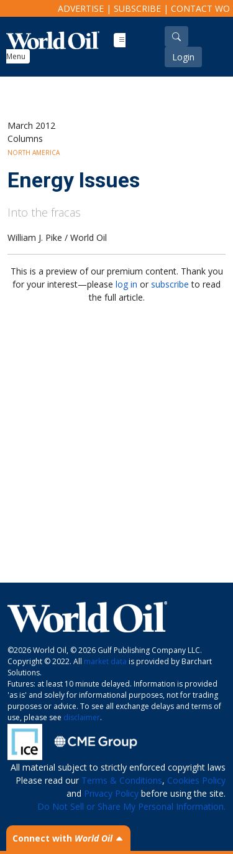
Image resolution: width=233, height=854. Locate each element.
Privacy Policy (111, 793)
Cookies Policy (196, 780)
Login (183, 57)
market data (105, 661)
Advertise (81, 8)
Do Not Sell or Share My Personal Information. (131, 806)
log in (126, 284)
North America (33, 152)
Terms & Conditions (121, 780)
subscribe (170, 284)
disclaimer (81, 717)
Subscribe (137, 8)
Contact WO (200, 8)
